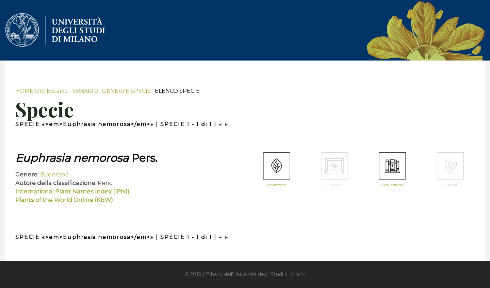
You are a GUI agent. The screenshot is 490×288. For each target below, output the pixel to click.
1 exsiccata (277, 184)
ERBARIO (85, 91)
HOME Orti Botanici (41, 91)
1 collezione (392, 184)
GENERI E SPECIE (126, 91)
